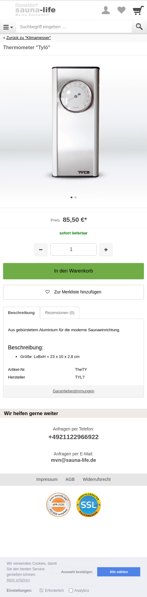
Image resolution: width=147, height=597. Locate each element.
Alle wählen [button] (119, 572)
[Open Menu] (8, 26)
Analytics (81, 590)
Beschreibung (21, 312)
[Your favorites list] (121, 10)
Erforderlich (54, 590)
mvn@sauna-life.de (73, 460)
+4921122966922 (73, 436)
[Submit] (139, 27)
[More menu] (106, 10)
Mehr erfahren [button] (18, 580)
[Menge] (73, 249)
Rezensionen (59, 312)
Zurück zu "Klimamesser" (28, 37)
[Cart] (138, 10)
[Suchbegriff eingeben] (74, 27)
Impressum (47, 479)
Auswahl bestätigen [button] (76, 572)
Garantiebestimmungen (73, 391)
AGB (70, 479)
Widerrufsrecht (97, 479)
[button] (73, 292)
